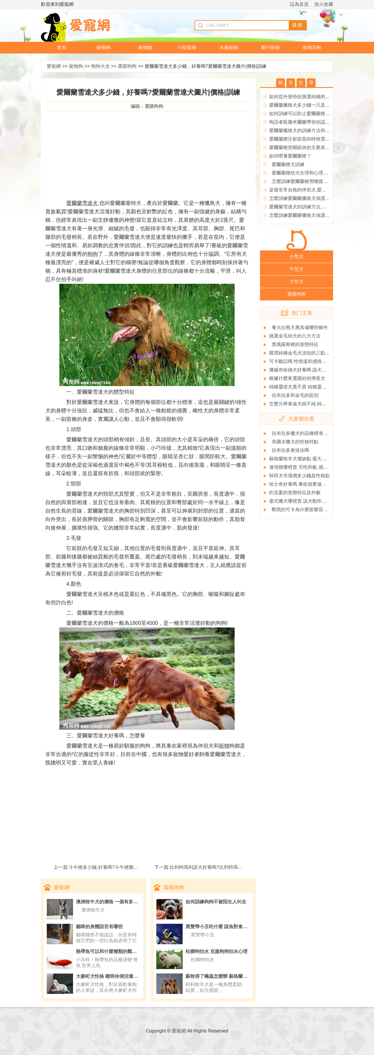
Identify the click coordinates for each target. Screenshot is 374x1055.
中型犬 (297, 269)
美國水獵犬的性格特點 (293, 441)
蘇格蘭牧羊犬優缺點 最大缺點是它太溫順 (311, 458)
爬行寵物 (270, 47)
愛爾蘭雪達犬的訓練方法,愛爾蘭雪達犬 (309, 206)
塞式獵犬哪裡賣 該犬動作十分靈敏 (304, 501)
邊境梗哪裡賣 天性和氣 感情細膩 (303, 467)
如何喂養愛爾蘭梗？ (290, 155)
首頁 (61, 47)
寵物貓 (145, 47)
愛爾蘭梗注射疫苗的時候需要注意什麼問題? (315, 138)
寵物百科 (312, 47)
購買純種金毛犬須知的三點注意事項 (306, 352)
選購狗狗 (127, 66)
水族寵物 (228, 47)
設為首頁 (299, 4)
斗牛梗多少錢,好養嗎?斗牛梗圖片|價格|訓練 (114, 867)
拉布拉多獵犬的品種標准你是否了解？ (310, 433)
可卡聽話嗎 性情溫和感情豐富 (300, 361)
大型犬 (297, 281)
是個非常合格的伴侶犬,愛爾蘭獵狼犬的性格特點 (318, 189)
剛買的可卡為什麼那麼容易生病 (303, 509)
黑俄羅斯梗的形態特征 (293, 344)
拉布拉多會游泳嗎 (289, 450)
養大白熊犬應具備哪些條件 (298, 327)
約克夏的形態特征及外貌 (295, 492)
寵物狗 (103, 47)
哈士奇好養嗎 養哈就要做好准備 (302, 484)
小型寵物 (187, 47)
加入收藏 (323, 4)
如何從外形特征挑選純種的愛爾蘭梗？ (309, 96)
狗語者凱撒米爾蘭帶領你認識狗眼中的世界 (313, 122)
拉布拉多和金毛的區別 (293, 395)
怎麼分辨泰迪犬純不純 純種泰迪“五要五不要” (315, 403)
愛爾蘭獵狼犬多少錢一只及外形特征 (306, 105)
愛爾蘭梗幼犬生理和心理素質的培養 (308, 172)
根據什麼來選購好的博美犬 (297, 378)
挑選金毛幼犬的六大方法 (295, 335)
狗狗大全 (100, 66)
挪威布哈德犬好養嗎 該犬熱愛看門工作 (309, 369)
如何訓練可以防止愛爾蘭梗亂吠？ (304, 113)
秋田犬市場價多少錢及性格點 (299, 475)
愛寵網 (54, 66)
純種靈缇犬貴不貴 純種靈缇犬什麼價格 (309, 386)
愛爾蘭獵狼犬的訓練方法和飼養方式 (306, 130)
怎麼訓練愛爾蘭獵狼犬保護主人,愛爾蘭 (309, 198)
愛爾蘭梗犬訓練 (286, 164)
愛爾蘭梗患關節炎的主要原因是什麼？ (309, 147)
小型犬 (297, 256)
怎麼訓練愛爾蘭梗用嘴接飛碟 (301, 181)
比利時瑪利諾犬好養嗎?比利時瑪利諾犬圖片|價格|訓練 (226, 867)
